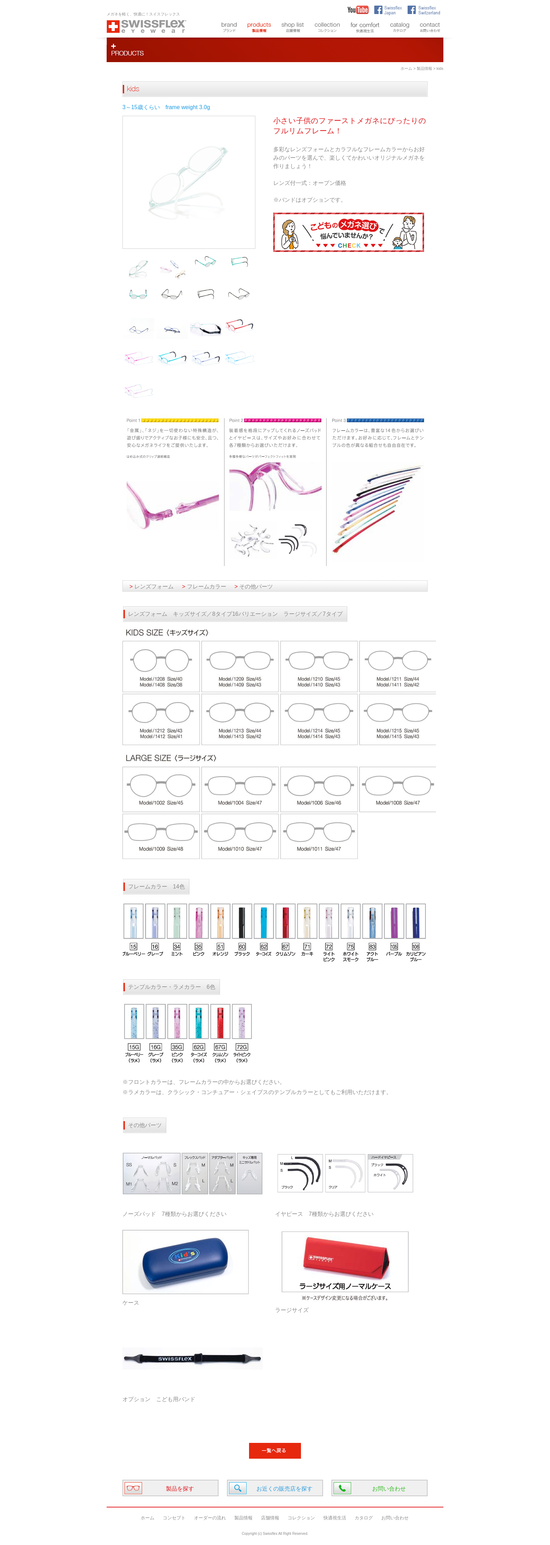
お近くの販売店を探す (284, 1489)
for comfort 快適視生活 (365, 28)
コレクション (301, 1517)
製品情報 (424, 68)
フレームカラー (204, 587)
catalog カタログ (399, 28)
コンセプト (174, 1517)
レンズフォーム (151, 587)
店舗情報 (270, 1517)
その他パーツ (254, 587)
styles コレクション (327, 28)
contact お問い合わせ (430, 28)
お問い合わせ (389, 1489)
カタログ (364, 1517)
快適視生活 (334, 1517)
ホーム (406, 68)
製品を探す (180, 1489)
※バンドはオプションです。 (309, 200)
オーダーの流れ (210, 1517)
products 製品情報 (259, 28)
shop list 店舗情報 (293, 28)
